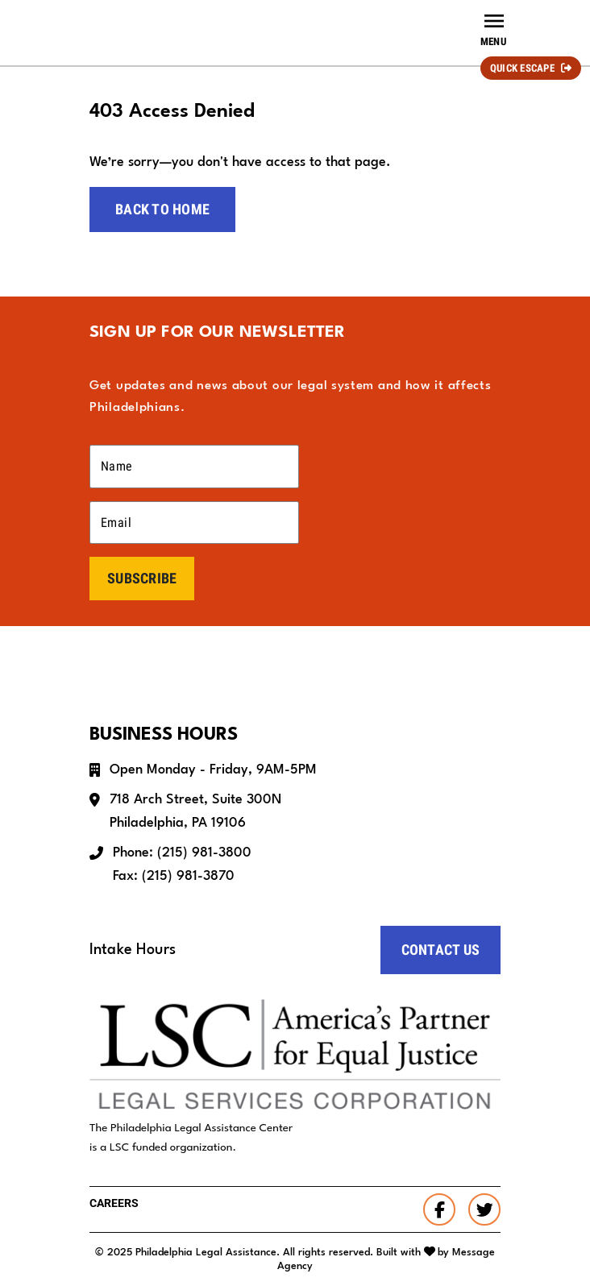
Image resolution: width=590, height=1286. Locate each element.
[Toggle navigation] (493, 29)
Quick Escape (522, 68)
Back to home (162, 209)
